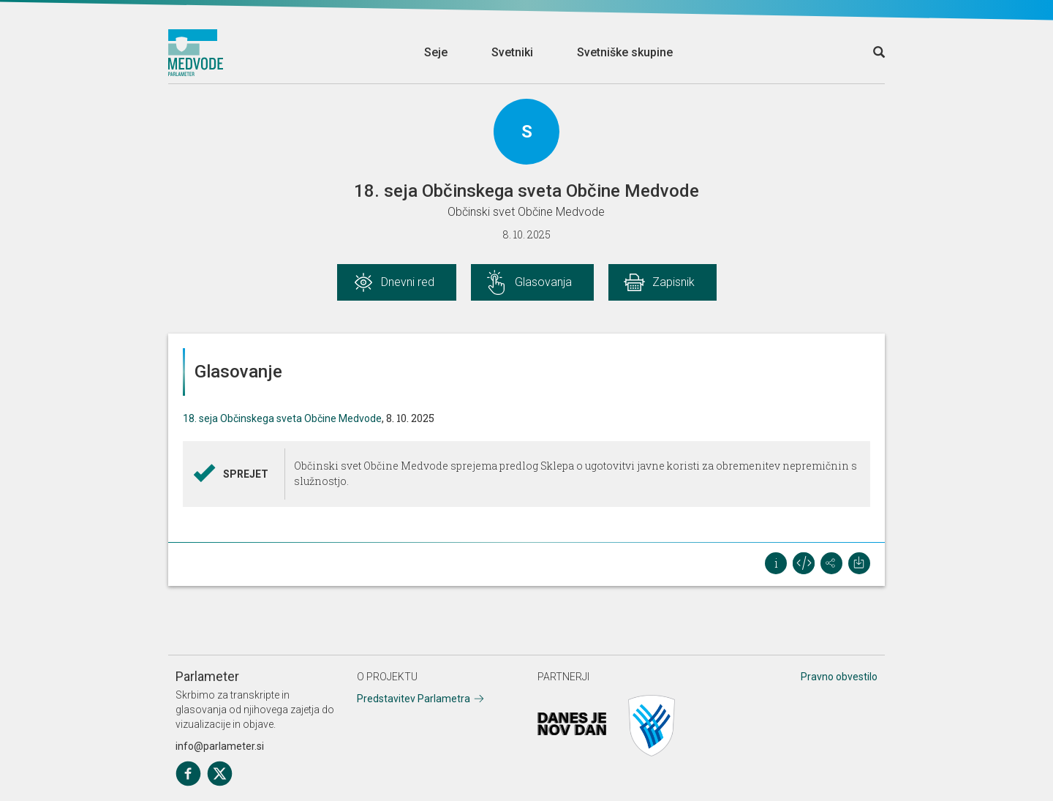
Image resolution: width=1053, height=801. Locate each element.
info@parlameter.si (220, 746)
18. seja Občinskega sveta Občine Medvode (282, 418)
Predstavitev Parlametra (413, 698)
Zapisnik (673, 282)
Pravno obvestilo (839, 676)
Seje (436, 52)
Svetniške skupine (625, 52)
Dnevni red (407, 282)
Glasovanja (543, 282)
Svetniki (512, 52)
